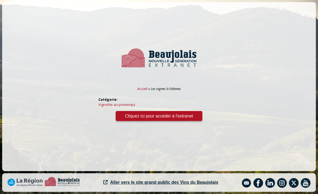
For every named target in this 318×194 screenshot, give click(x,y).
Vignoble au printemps (116, 104)
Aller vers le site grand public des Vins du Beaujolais (160, 182)
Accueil (142, 88)
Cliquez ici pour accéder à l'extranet (159, 116)
